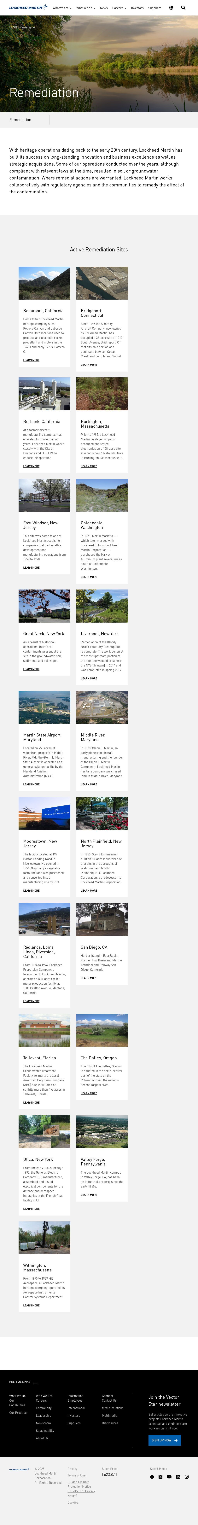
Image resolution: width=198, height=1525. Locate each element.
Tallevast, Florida (39, 1057)
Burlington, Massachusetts (95, 423)
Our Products (18, 1412)
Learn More (31, 360)
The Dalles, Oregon (99, 1057)
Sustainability (45, 1430)
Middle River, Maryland (93, 737)
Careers (117, 8)
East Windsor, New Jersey (40, 524)
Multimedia (109, 1415)
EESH (13, 27)
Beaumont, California (43, 310)
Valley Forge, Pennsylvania (93, 1161)
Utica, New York (38, 1159)
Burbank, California (41, 421)
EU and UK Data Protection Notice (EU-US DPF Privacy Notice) (81, 1489)
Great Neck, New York (43, 633)
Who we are (60, 8)
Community (43, 1408)
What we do (84, 8)
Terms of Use (76, 1475)
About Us (42, 1438)
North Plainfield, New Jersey (101, 843)
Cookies (72, 1502)
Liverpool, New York (100, 633)
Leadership (43, 1415)
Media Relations (113, 1408)
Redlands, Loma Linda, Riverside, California (39, 951)
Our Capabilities (17, 1402)
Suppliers (154, 8)
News (104, 8)
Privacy (72, 1468)
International (76, 1408)
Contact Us (109, 1400)
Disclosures (110, 1423)
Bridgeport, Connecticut (92, 312)
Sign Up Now (161, 1440)
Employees (74, 1400)
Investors (137, 8)
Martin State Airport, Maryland (42, 737)
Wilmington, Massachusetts (37, 1267)
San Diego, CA (94, 947)
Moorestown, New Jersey (40, 843)
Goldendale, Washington (92, 524)
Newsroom (43, 1423)
